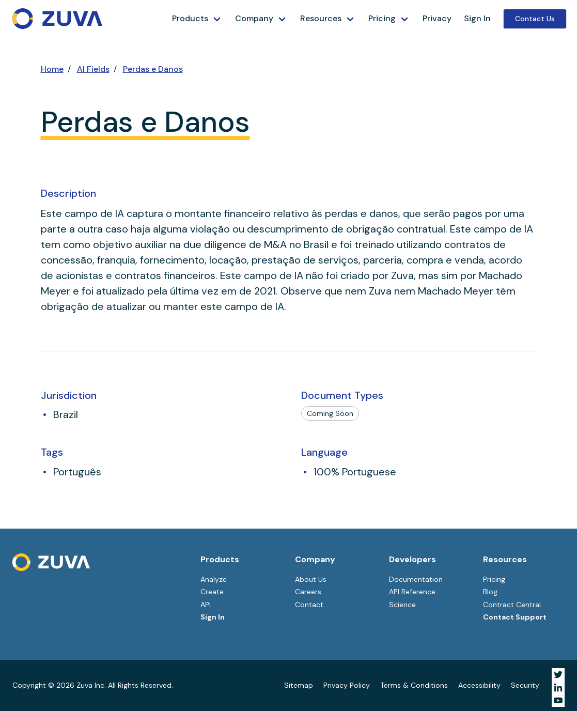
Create (212, 591)
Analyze (213, 579)
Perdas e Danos (153, 69)
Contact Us (535, 18)
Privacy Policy (346, 685)
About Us (310, 579)
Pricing (382, 18)
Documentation (416, 579)
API (205, 604)
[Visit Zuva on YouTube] (558, 700)
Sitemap (298, 685)
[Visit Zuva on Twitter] (558, 674)
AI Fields (93, 69)
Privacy (437, 18)
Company (254, 18)
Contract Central (512, 604)
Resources (320, 18)
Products (190, 18)
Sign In (477, 18)
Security (525, 685)
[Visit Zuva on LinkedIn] (558, 687)
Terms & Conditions (414, 685)
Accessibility (479, 685)
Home (52, 69)
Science (402, 604)
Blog (490, 591)
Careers (308, 591)
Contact (309, 604)
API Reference (412, 591)
